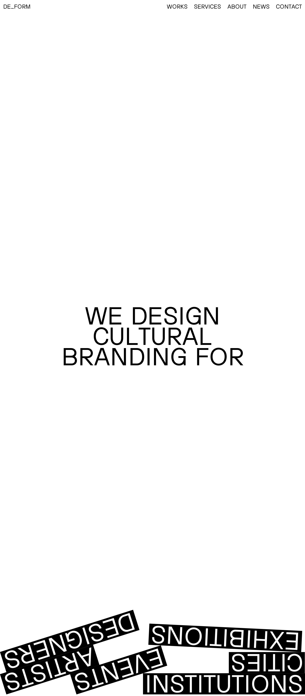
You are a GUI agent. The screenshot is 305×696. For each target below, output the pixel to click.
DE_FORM (17, 6)
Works (177, 6)
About (236, 6)
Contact (289, 6)
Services (207, 6)
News (261, 6)
